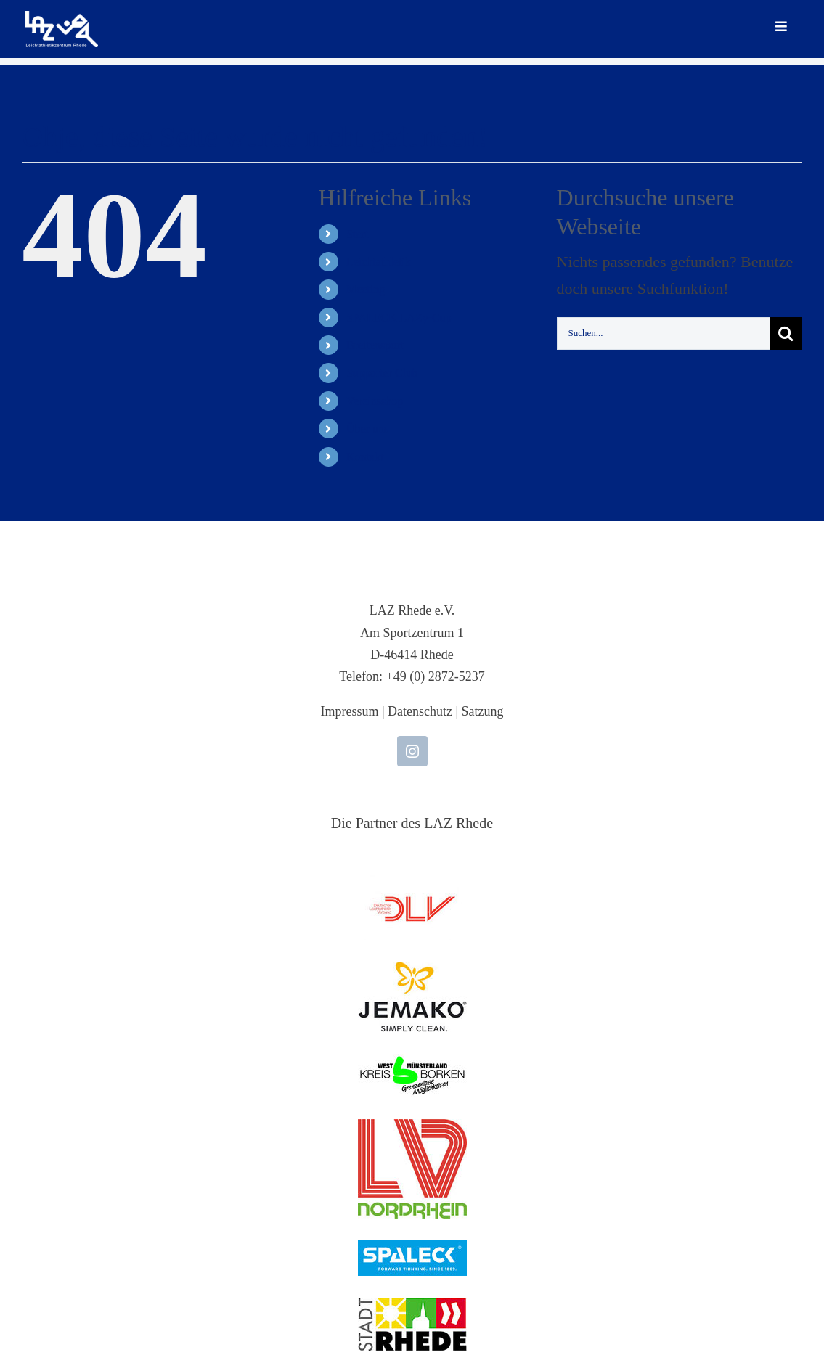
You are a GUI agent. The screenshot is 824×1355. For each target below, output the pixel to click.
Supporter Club (381, 373)
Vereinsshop (374, 401)
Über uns (367, 428)
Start (357, 234)
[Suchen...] (663, 333)
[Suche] (786, 333)
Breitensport (375, 345)
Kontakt (365, 457)
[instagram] (412, 751)
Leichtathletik (378, 261)
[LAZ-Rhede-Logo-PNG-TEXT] (61, 18)
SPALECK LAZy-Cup (399, 317)
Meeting (365, 289)
